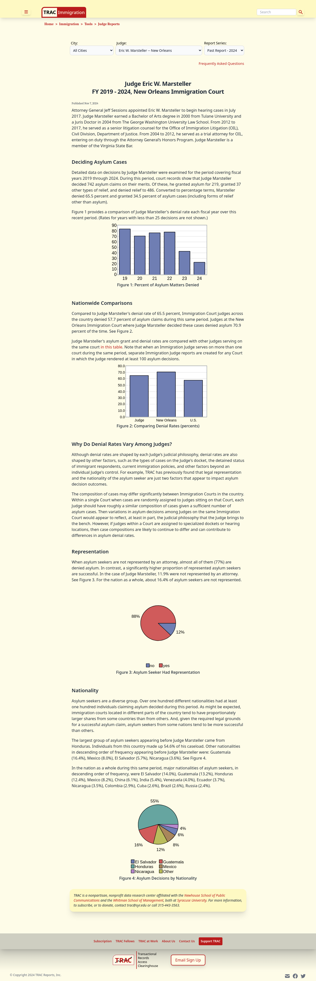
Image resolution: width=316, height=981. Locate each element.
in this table (111, 347)
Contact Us (187, 941)
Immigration (71, 12)
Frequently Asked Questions (221, 63)
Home (49, 24)
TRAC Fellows (125, 941)
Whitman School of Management (138, 900)
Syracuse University (192, 900)
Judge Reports (109, 24)
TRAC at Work (148, 941)
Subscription (103, 941)
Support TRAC (210, 941)
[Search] (276, 12)
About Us (168, 941)
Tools (88, 24)
